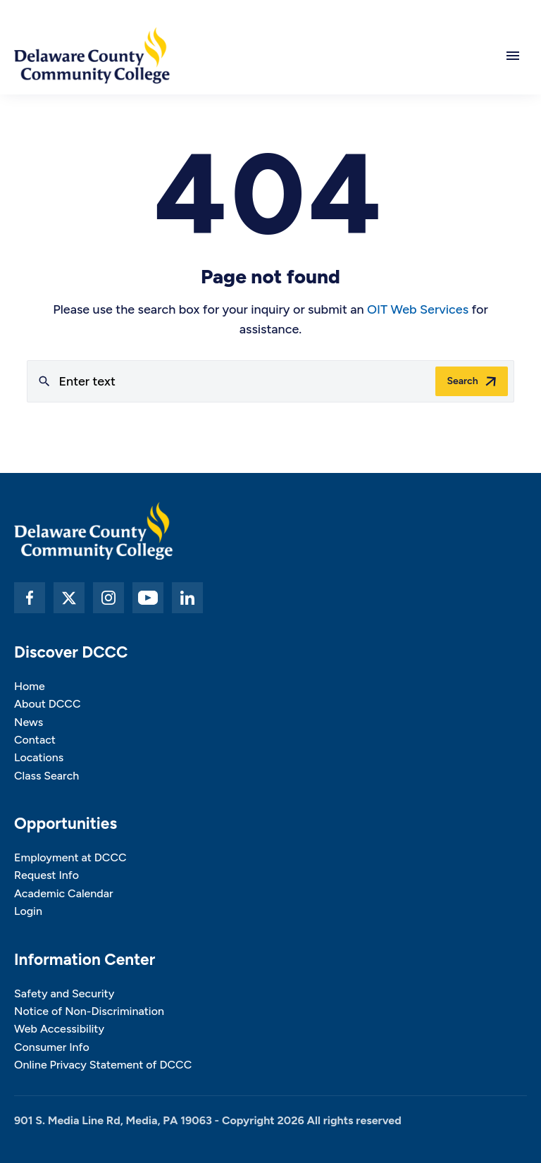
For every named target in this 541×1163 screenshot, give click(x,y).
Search (462, 381)
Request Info (46, 875)
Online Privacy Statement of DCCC (103, 1064)
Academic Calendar (63, 893)
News (28, 722)
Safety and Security (64, 993)
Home (29, 686)
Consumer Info (51, 1047)
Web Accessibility (59, 1028)
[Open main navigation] (513, 56)
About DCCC (47, 703)
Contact (35, 739)
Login (28, 911)
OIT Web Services (417, 309)
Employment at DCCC (70, 857)
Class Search (46, 775)
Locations (38, 757)
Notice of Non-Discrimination (89, 1011)
